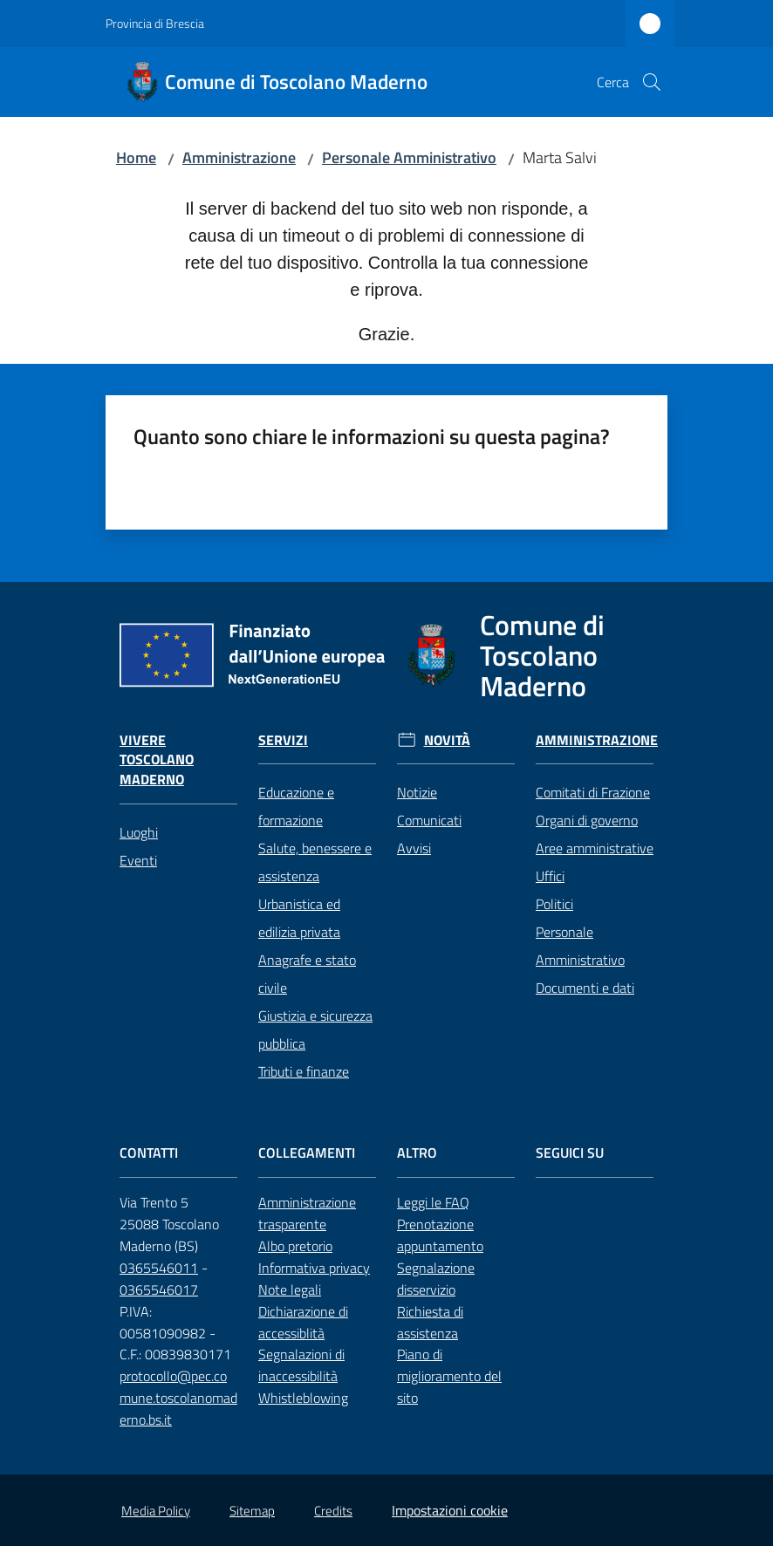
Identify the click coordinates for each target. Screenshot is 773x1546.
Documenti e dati (585, 987)
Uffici (550, 875)
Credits (333, 1511)
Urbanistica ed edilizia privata (299, 917)
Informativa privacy (314, 1267)
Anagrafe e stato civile (307, 973)
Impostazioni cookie (450, 1510)
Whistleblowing (303, 1397)
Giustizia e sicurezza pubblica (315, 1029)
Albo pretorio (295, 1245)
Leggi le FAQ (433, 1202)
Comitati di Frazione (593, 792)
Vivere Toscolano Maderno (157, 760)
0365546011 (159, 1267)
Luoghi (139, 832)
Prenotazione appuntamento (440, 1235)
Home (136, 157)
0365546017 (159, 1289)
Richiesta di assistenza (430, 1322)
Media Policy (155, 1511)
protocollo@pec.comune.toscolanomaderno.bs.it (178, 1397)
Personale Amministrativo (409, 157)
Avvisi (414, 848)
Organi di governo (587, 820)
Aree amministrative (594, 848)
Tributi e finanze (303, 1071)
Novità (447, 740)
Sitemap (252, 1511)
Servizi (283, 740)
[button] (651, 82)
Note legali (289, 1289)
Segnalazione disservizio (436, 1278)
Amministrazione (239, 157)
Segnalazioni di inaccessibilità (301, 1365)
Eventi (138, 860)
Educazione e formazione (296, 806)
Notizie (417, 792)
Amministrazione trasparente (307, 1213)
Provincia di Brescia (155, 23)
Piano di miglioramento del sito (449, 1376)
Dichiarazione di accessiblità (303, 1322)
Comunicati (429, 820)
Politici (554, 903)
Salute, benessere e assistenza (315, 862)
